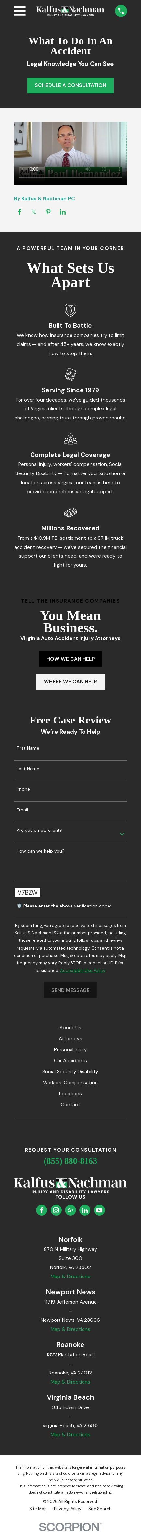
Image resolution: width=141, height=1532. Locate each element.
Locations (70, 1094)
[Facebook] (42, 1210)
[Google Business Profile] (71, 1210)
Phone (23, 789)
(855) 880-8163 (70, 1161)
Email (22, 810)
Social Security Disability (70, 1072)
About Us (70, 1028)
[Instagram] (56, 1210)
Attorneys (70, 1039)
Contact (70, 1105)
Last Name (28, 769)
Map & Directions (70, 1276)
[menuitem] (38, 1509)
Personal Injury (70, 1050)
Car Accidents (70, 1061)
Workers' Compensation (70, 1083)
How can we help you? (41, 851)
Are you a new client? (39, 830)
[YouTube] (99, 1210)
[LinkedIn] (85, 1210)
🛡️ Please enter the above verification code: (64, 906)
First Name (28, 748)
